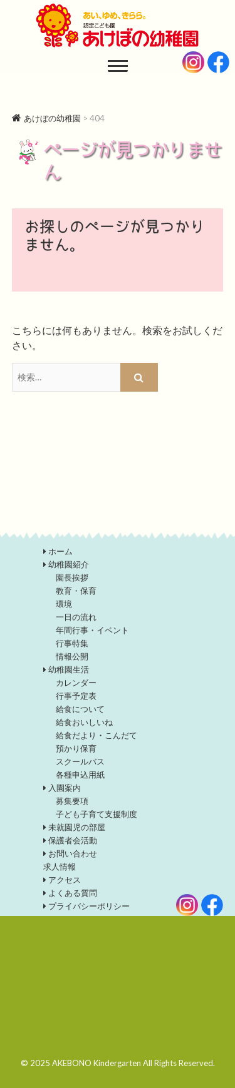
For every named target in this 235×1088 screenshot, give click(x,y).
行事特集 (72, 643)
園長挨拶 (72, 577)
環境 (64, 604)
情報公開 (72, 656)
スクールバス (80, 761)
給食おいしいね (84, 722)
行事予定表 (76, 696)
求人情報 (59, 867)
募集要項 (72, 801)
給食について (80, 709)
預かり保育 (76, 748)
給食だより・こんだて (96, 735)
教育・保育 (76, 591)
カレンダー (76, 683)
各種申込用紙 (80, 775)
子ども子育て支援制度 (96, 814)
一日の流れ (76, 617)
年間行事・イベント (92, 630)
